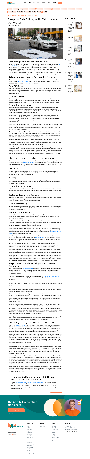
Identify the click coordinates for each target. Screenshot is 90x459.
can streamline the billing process (35, 382)
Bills (29, 2)
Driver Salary (16, 9)
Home (25, 2)
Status (53, 432)
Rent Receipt (32, 9)
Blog (34, 2)
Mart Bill (39, 11)
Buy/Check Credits (41, 2)
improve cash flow (39, 237)
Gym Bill (45, 11)
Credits (53, 435)
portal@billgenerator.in (72, 429)
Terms (53, 434)
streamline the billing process (52, 276)
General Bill (78, 9)
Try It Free (16, 410)
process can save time (28, 162)
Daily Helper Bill (24, 9)
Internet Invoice (47, 9)
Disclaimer (54, 439)
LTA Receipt (63, 9)
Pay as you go (42, 426)
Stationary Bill (27, 11)
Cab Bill (34, 11)
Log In (60, 2)
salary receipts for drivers (19, 271)
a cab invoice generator (23, 81)
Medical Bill (20, 11)
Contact (54, 2)
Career (53, 431)
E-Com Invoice (71, 9)
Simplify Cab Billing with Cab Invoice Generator (27, 15)
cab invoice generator (23, 161)
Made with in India (12, 434)
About (49, 2)
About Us (54, 426)
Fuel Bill (9, 9)
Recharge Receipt (12, 11)
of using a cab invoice (29, 83)
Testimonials (55, 429)
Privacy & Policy (55, 437)
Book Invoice (40, 9)
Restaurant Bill (56, 9)
